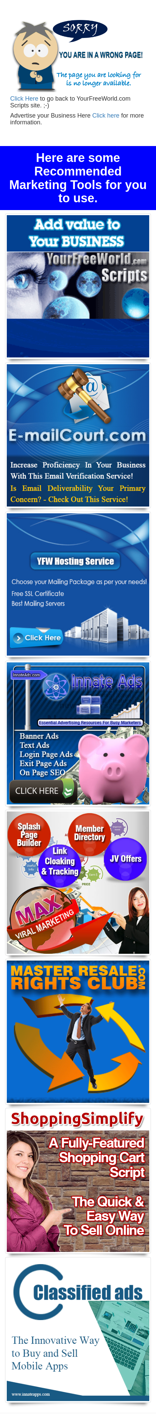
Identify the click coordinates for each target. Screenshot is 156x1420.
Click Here (24, 98)
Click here (105, 115)
